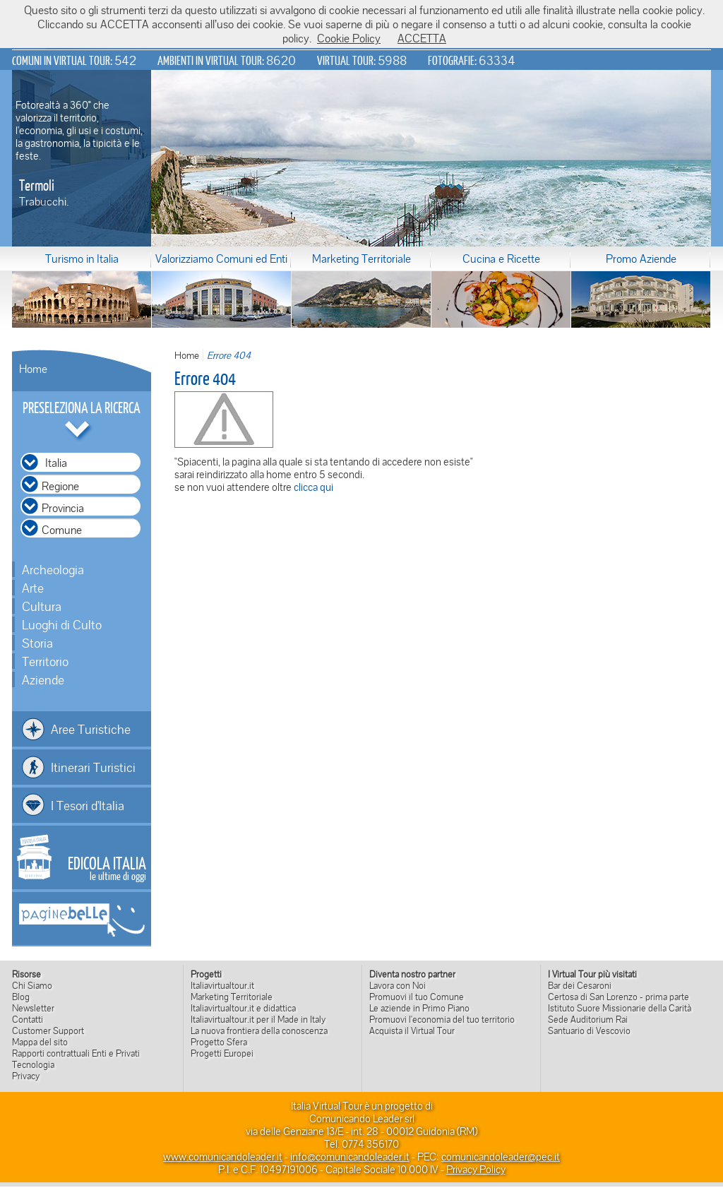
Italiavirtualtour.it (222, 985)
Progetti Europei (222, 1053)
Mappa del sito (40, 1041)
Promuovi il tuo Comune (416, 996)
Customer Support (48, 1030)
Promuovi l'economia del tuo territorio (442, 1019)
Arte (33, 587)
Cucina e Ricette (501, 258)
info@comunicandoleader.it (350, 1156)
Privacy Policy (476, 1169)
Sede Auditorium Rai (588, 1019)
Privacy (26, 1075)
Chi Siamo (32, 985)
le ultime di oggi (107, 867)
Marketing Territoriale (361, 258)
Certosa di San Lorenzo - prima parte (618, 996)
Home (33, 369)
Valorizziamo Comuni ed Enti (221, 258)
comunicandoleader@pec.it (500, 1156)
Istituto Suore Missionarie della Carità (620, 1008)
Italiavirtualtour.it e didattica (243, 1008)
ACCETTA (422, 38)
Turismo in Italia (82, 258)
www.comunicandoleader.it (222, 1156)
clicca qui (313, 486)
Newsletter (33, 1008)
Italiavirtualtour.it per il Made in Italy (258, 1019)
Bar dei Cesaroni (579, 985)
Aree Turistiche (91, 729)
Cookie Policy (349, 38)
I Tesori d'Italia (87, 805)
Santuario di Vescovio (589, 1030)
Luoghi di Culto (62, 624)
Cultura (41, 606)
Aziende (43, 679)
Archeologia (53, 569)
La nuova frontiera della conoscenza (259, 1030)
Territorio (45, 661)
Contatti (27, 1019)
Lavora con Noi (397, 985)
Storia (37, 643)
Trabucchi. (43, 201)
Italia (56, 463)
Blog (21, 996)
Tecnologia (33, 1064)
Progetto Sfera (219, 1041)
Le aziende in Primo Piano (419, 1008)
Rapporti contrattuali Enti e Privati (76, 1053)
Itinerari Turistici (93, 767)
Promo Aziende (641, 258)
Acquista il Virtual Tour (412, 1030)
